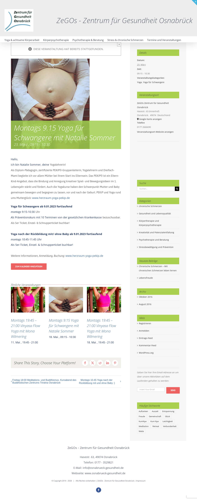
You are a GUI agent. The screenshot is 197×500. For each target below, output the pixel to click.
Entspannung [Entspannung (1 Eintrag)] (168, 411)
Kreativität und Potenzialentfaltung (156, 232)
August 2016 (145, 304)
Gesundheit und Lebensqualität (155, 213)
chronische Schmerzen (150, 206)
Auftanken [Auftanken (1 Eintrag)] (143, 411)
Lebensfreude (146, 277)
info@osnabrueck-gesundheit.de (103, 468)
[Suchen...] (156, 189)
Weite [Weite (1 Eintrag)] (141, 431)
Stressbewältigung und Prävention (156, 247)
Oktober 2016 (145, 296)
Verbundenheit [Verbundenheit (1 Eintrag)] (169, 426)
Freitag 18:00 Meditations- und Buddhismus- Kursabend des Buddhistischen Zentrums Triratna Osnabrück (44, 381)
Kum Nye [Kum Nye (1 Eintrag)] (154, 421)
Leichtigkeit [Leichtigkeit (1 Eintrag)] (168, 421)
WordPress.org (146, 352)
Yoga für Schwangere (153, 82)
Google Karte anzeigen (150, 119)
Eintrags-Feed (146, 338)
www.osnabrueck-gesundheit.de (105, 473)
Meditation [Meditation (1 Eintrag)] (144, 426)
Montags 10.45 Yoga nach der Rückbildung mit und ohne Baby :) (97, 381)
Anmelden (144, 330)
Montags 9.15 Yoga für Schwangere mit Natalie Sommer (64, 325)
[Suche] (177, 189)
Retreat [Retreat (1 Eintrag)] (156, 426)
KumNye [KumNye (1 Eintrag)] (143, 421)
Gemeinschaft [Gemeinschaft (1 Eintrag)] (155, 416)
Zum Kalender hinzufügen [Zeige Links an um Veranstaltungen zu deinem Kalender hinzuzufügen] (28, 266)
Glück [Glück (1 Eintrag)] (167, 416)
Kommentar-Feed (147, 345)
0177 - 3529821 (104, 462)
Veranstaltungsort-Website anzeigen (155, 131)
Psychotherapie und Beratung (154, 239)
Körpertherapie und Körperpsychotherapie (150, 222)
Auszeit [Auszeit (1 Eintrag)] (155, 411)
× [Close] (119, 44)
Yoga (139, 82)
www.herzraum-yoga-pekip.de (51, 198)
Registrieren (145, 323)
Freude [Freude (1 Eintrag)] (142, 416)
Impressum (140, 480)
